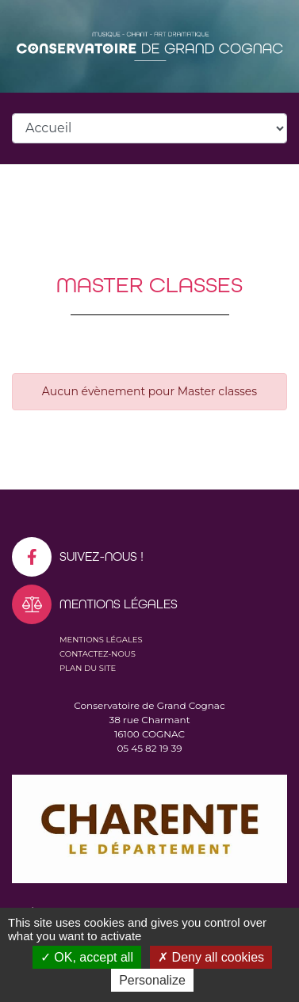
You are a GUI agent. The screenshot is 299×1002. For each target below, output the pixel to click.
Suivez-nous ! (78, 557)
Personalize (152, 980)
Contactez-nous (97, 654)
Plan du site (87, 668)
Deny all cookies (211, 957)
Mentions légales (101, 639)
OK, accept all (86, 957)
